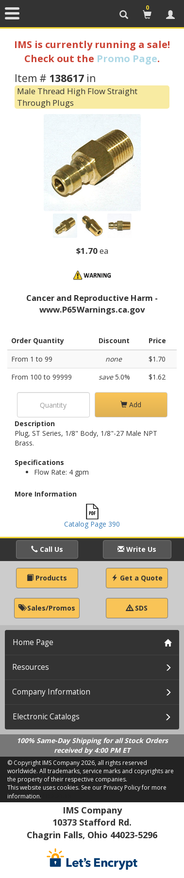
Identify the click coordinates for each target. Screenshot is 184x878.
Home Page (33, 642)
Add (130, 404)
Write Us (136, 549)
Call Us (47, 549)
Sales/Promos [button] (46, 608)
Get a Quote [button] (137, 577)
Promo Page (127, 58)
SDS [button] (137, 608)
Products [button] (47, 577)
